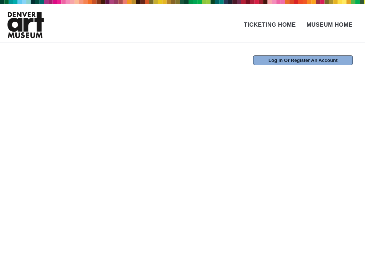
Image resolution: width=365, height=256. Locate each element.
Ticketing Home (270, 25)
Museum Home (330, 25)
